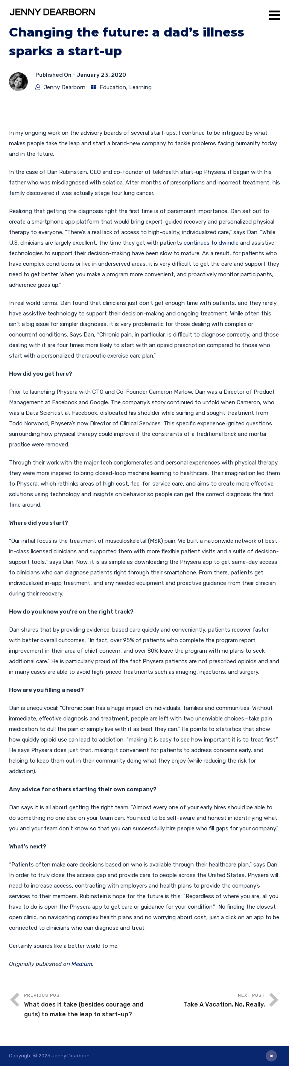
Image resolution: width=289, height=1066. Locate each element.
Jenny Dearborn (64, 87)
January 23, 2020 (101, 75)
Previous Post (84, 1006)
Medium (81, 964)
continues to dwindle (211, 242)
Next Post (204, 1001)
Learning (140, 87)
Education (113, 87)
